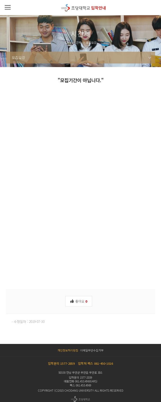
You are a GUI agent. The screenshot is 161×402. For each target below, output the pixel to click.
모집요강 (18, 57)
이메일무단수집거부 (92, 350)
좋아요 (78, 300)
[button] (7, 7)
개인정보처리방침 (67, 350)
